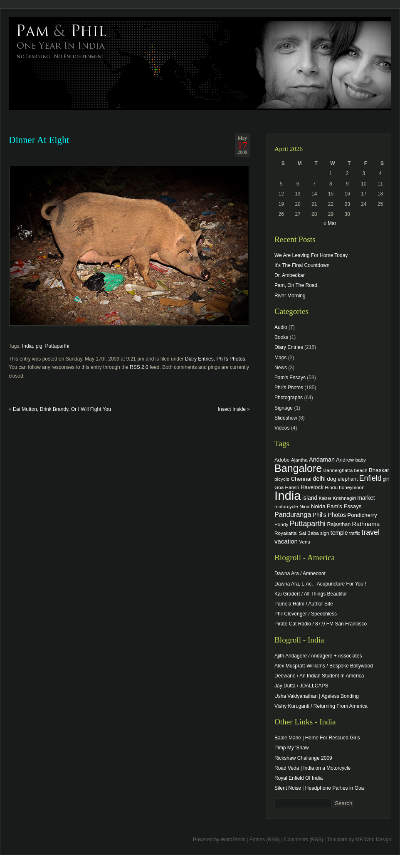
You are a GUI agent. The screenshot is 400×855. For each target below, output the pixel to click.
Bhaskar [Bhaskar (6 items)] (379, 470)
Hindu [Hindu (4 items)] (331, 487)
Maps (280, 358)
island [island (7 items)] (309, 497)
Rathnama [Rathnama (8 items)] (366, 524)
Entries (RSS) (264, 840)
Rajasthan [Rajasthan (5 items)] (339, 524)
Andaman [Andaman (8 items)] (322, 459)
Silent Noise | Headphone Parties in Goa (319, 788)
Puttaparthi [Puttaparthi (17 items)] (308, 523)
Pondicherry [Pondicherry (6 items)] (362, 515)
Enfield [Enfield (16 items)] (370, 478)
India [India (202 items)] (287, 495)
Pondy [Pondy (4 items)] (281, 524)
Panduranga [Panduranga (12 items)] (292, 514)
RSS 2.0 (139, 367)
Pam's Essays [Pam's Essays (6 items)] (344, 506)
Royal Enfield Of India (298, 778)
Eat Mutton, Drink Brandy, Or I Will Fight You (62, 409)
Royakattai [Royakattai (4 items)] (286, 533)
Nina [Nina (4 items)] (304, 506)
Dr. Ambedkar (289, 275)
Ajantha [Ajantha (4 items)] (299, 459)
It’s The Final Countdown (301, 265)
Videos (281, 428)
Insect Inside (232, 409)
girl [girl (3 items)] (386, 479)
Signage (283, 408)
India (27, 346)
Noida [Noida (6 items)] (318, 506)
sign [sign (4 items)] (324, 533)
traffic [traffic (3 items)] (354, 533)
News (280, 368)
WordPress (233, 840)
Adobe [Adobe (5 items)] (282, 460)
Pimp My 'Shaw (291, 748)
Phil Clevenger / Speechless (305, 614)
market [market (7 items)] (366, 497)
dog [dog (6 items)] (331, 479)
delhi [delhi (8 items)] (319, 478)
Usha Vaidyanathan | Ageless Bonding (316, 696)
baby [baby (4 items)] (361, 459)
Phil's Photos (230, 359)
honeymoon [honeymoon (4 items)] (351, 487)
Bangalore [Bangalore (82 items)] (298, 468)
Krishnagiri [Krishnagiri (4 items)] (344, 498)
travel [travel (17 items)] (370, 532)
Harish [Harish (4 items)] (292, 487)
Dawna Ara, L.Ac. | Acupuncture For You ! (320, 584)
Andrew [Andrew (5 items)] (345, 460)
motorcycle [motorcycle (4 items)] (286, 506)
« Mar (329, 223)
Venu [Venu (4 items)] (304, 541)
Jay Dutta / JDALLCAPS (301, 686)
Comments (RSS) (303, 840)
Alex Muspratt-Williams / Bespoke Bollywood (323, 666)
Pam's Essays (290, 378)
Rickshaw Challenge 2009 (303, 758)
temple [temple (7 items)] (339, 532)
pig (39, 346)
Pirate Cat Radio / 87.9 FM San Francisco (320, 624)
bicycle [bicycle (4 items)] (281, 479)
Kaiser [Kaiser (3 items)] (325, 498)
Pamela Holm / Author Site (303, 604)
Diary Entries (199, 359)
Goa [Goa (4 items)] (279, 487)
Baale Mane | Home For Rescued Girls (317, 738)
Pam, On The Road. (296, 285)
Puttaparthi (57, 346)
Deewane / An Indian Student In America (319, 676)
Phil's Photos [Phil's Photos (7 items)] (329, 515)
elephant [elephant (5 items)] (348, 479)
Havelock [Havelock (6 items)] (312, 487)
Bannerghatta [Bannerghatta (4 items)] (338, 470)
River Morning (290, 296)
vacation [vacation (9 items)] (286, 541)
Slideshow (285, 418)
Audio (280, 327)
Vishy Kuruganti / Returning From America (321, 706)
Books (281, 337)
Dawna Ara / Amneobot (300, 573)
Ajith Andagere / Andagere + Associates (318, 656)
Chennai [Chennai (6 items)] (301, 479)
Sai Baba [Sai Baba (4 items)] (309, 533)
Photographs (288, 397)
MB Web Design (373, 840)
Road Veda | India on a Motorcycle (312, 768)
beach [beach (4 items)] (361, 470)
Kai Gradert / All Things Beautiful (310, 594)
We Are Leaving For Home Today (311, 255)
